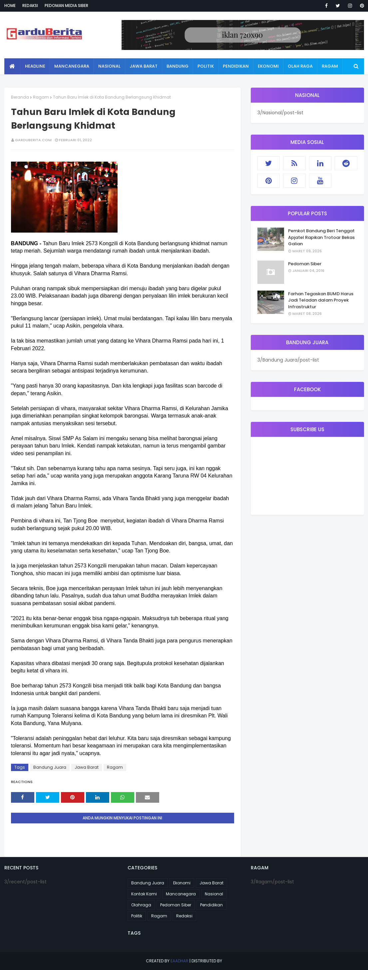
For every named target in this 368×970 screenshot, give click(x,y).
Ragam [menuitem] (330, 66)
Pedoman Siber (304, 264)
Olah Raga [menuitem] (300, 66)
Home (10, 5)
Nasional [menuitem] (109, 66)
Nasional (214, 894)
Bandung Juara (49, 767)
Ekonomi (181, 883)
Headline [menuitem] (35, 66)
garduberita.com (33, 140)
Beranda (20, 97)
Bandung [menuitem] (177, 66)
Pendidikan (211, 905)
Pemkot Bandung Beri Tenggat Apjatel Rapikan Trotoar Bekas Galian (321, 237)
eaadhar (179, 961)
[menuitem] (12, 66)
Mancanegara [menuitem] (71, 66)
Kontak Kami (144, 894)
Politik (136, 916)
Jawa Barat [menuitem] (144, 66)
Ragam (41, 97)
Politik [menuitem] (205, 66)
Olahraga (141, 905)
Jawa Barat (87, 767)
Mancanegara (181, 894)
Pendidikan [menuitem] (236, 66)
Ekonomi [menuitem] (268, 66)
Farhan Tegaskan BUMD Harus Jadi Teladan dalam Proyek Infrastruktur (320, 300)
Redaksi (30, 5)
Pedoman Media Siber (66, 5)
